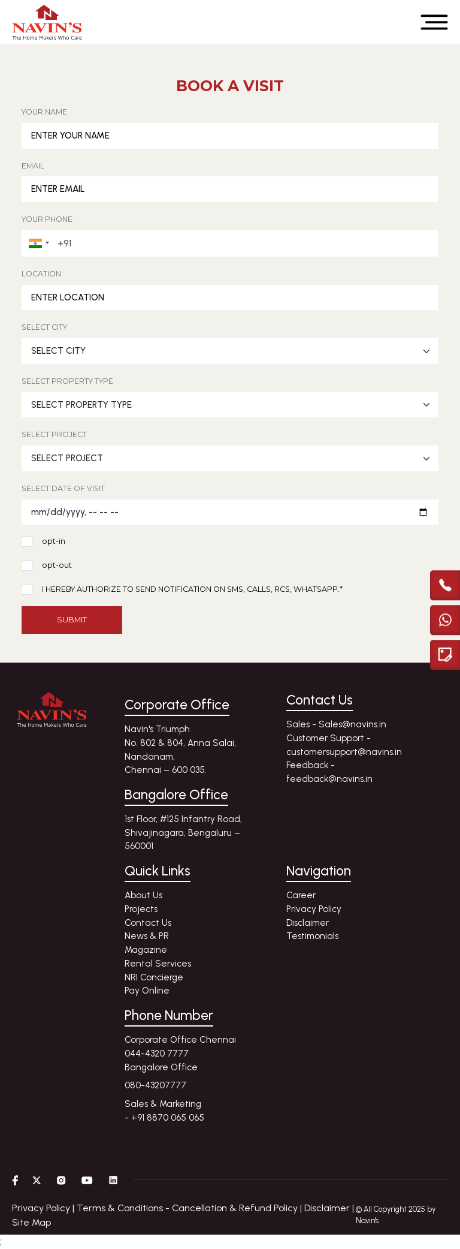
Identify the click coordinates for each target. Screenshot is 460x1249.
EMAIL (33, 165)
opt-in (53, 542)
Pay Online (147, 990)
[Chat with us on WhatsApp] (445, 619)
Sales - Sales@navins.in (336, 724)
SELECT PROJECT (54, 434)
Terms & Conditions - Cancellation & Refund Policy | (190, 1208)
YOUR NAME (44, 111)
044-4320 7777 (157, 1053)
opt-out (57, 566)
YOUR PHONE (47, 219)
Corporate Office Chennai (180, 1039)
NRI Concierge (154, 977)
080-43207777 (155, 1085)
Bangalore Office (161, 1067)
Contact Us (148, 922)
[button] (37, 243)
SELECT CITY (44, 327)
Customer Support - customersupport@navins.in (344, 745)
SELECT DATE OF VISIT (63, 488)
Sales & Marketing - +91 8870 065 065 (164, 1110)
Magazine (146, 949)
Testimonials (312, 936)
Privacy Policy (313, 909)
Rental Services (158, 963)
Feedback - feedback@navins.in (329, 772)
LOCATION (41, 273)
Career (301, 895)
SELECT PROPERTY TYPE (67, 381)
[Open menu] (434, 22)
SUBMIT (72, 619)
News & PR (147, 936)
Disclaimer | (329, 1208)
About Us (143, 895)
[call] (445, 584)
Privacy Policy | (44, 1208)
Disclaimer (307, 922)
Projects (141, 909)
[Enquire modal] (445, 654)
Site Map (31, 1222)
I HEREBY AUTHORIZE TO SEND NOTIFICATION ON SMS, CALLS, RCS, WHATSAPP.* (192, 590)
